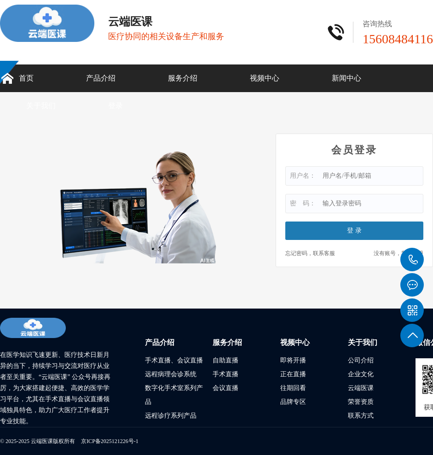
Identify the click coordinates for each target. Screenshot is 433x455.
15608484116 (412, 260)
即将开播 (293, 360)
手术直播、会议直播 (174, 360)
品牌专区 (293, 401)
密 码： (303, 203)
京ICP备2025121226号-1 (110, 441)
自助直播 (225, 360)
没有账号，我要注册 (398, 253)
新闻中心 (346, 78)
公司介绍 (361, 360)
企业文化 (361, 374)
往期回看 (293, 388)
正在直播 (293, 374)
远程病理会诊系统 (170, 374)
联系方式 (361, 415)
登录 (115, 106)
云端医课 (361, 388)
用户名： (303, 175)
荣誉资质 (361, 401)
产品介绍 (100, 78)
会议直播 (225, 388)
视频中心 (264, 78)
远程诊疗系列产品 (170, 415)
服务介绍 (182, 78)
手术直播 (225, 374)
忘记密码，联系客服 (310, 253)
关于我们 (41, 106)
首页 (26, 78)
